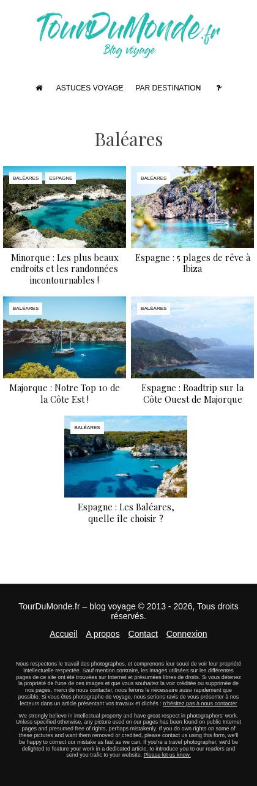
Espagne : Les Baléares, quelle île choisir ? (126, 512)
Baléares (26, 178)
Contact (143, 634)
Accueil (63, 634)
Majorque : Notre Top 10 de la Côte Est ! (64, 393)
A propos (102, 634)
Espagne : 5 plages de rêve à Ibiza (192, 263)
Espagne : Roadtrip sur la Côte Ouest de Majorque (192, 393)
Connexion (186, 634)
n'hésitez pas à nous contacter (200, 703)
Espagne (60, 178)
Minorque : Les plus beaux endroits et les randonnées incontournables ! (64, 268)
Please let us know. (167, 755)
